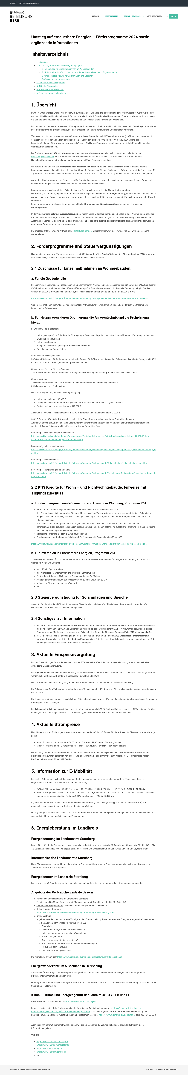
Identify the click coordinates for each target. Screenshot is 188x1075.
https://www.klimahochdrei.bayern (80, 1001)
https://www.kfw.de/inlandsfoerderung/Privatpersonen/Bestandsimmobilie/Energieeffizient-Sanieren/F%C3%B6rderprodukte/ (89, 544)
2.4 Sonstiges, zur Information (56, 79)
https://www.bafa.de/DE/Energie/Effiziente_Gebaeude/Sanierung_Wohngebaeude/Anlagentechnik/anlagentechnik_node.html (89, 463)
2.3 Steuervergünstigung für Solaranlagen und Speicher (67, 76)
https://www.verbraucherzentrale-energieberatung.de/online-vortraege (89, 957)
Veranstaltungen (154, 16)
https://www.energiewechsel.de (51, 1052)
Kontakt (13, 3)
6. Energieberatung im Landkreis (51, 93)
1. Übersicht (42, 62)
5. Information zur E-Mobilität (50, 89)
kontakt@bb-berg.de (82, 231)
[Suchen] (167, 16)
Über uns (97, 16)
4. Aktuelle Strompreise (47, 86)
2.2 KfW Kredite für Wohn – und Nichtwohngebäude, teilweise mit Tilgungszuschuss (81, 72)
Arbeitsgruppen (113, 16)
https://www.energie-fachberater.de (53, 1045)
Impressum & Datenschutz (29, 3)
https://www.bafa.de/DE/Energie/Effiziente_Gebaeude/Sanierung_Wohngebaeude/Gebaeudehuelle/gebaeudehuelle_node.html (90, 298)
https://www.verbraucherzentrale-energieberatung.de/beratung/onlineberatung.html (75, 912)
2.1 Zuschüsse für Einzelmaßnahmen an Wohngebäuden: (68, 69)
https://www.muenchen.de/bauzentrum (117, 1015)
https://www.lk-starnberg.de (49, 1048)
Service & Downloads (134, 16)
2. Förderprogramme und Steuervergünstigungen (59, 65)
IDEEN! (173, 16)
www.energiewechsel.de (42, 156)
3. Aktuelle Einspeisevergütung (51, 82)
